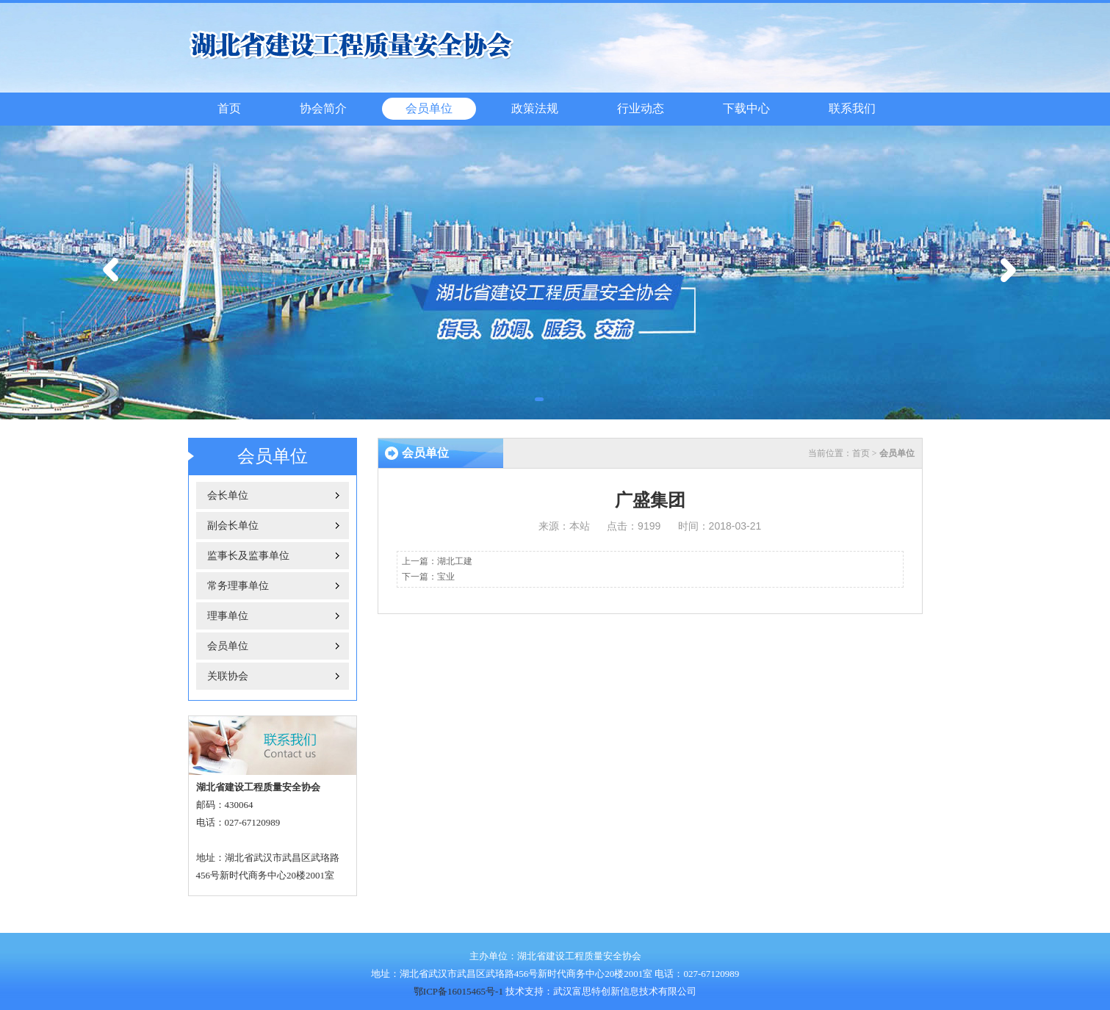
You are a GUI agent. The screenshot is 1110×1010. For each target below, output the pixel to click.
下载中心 (746, 108)
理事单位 (227, 615)
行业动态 (640, 108)
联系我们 (852, 108)
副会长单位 (233, 525)
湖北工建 (454, 561)
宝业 (446, 576)
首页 (229, 108)
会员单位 (429, 108)
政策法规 (534, 108)
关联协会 (227, 676)
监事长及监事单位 (248, 555)
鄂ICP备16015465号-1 (458, 991)
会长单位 (227, 495)
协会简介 (323, 108)
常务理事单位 (238, 585)
